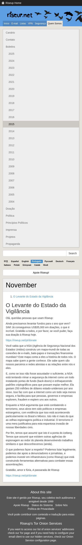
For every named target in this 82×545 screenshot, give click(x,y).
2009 (11, 166)
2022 (11, 74)
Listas (23, 23)
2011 (11, 152)
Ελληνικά (27, 265)
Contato (10, 39)
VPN (30, 23)
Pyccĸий (49, 261)
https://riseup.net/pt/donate (21, 340)
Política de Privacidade (41, 508)
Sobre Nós (61, 505)
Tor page (25, 532)
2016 (11, 117)
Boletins (10, 46)
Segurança (40, 23)
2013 (11, 138)
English (25, 261)
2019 (11, 96)
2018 (11, 103)
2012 (11, 145)
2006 (11, 187)
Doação (10, 208)
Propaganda (13, 243)
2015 (11, 124)
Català (37, 265)
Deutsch (59, 261)
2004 (11, 201)
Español (15, 261)
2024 (11, 60)
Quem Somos (55, 23)
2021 (11, 81)
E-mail (15, 23)
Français (71, 261)
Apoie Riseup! (41, 272)
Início (6, 23)
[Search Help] (34, 253)
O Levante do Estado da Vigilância (33, 296)
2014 (11, 131)
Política (10, 215)
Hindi (45, 265)
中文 (6, 261)
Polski (17, 265)
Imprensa (11, 229)
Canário (10, 32)
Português (37, 261)
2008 (11, 173)
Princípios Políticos (17, 222)
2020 (11, 88)
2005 (11, 194)
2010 (11, 159)
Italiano (7, 265)
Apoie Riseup (21, 505)
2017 (11, 110)
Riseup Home (13, 2)
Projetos (10, 236)
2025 (11, 53)
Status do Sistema (42, 505)
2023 (11, 67)
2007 (11, 180)
